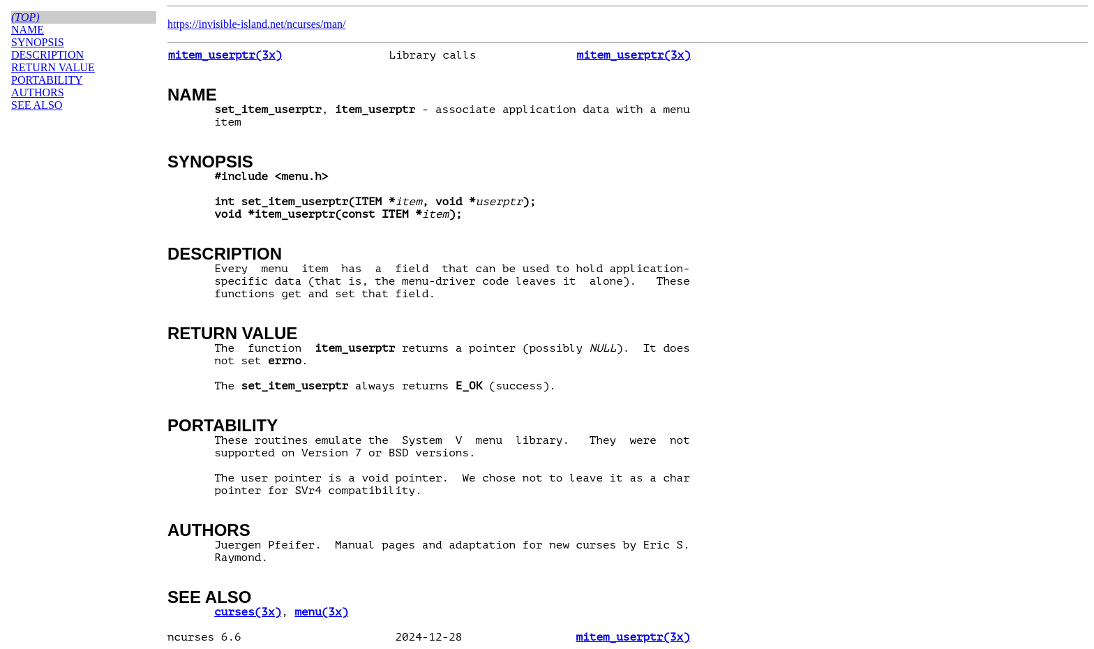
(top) (25, 17)
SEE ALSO (209, 597)
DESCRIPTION (224, 253)
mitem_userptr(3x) (225, 55)
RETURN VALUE (232, 333)
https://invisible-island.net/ (227, 24)
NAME (192, 94)
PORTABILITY (222, 425)
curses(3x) (247, 612)
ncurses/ (305, 24)
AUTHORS (208, 530)
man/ (335, 24)
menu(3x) (321, 612)
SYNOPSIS (210, 161)
